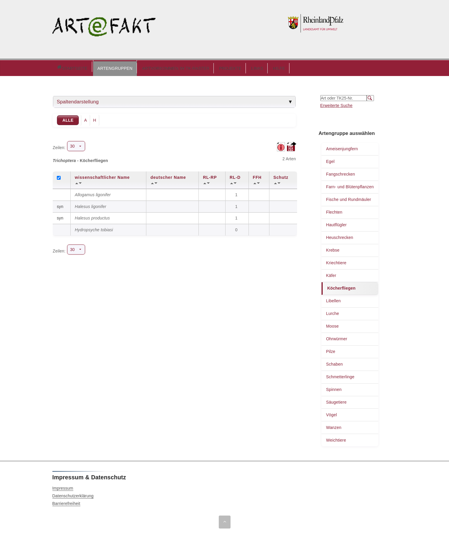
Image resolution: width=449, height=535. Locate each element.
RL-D (235, 176)
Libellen (333, 299)
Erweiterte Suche (336, 104)
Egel (330, 160)
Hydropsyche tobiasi (94, 228)
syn (60, 205)
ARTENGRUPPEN (89, 67)
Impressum (62, 486)
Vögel (331, 413)
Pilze (330, 350)
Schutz (281, 176)
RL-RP (210, 176)
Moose (332, 324)
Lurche (332, 312)
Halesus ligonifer (90, 205)
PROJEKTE (205, 67)
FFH (257, 176)
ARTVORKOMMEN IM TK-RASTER (151, 67)
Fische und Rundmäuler (348, 198)
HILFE (254, 67)
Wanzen (333, 426)
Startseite (59, 67)
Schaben (334, 362)
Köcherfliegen (341, 286)
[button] (90, 67)
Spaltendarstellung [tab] (78, 100)
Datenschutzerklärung (73, 494)
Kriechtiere (336, 261)
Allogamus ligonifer (93, 193)
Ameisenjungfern (342, 147)
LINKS (232, 67)
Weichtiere (336, 438)
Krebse (332, 248)
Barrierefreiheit (66, 502)
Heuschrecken (339, 236)
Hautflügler (336, 223)
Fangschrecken (340, 172)
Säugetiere (336, 400)
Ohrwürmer (336, 337)
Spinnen (334, 388)
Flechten (334, 210)
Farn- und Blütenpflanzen (350, 185)
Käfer (331, 274)
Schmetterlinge (340, 375)
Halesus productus (92, 216)
